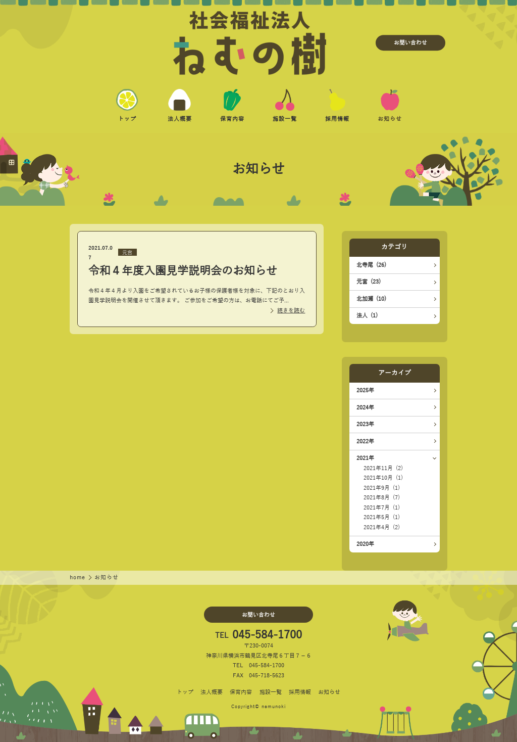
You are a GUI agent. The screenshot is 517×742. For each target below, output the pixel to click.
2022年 (365, 441)
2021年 (365, 458)
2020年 (365, 544)
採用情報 (300, 692)
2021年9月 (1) (382, 488)
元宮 (127, 252)
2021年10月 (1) (383, 478)
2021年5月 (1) (382, 517)
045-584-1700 (267, 635)
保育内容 (241, 692)
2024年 (365, 407)
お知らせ (329, 692)
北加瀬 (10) (371, 299)
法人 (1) (367, 315)
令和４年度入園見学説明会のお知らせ (182, 271)
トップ (185, 692)
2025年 (365, 390)
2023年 (365, 424)
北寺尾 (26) (371, 265)
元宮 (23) (368, 282)
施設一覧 (271, 692)
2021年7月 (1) (382, 507)
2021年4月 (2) (382, 527)
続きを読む (291, 310)
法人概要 (211, 692)
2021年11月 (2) (383, 468)
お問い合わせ (410, 42)
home (78, 577)
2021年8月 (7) (382, 497)
